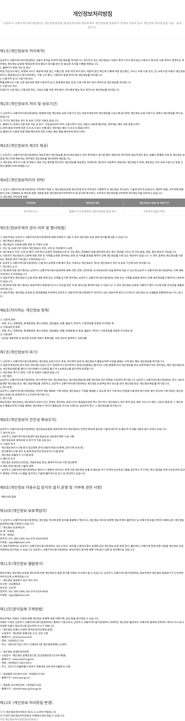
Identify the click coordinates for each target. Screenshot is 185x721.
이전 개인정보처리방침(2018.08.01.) (19, 719)
